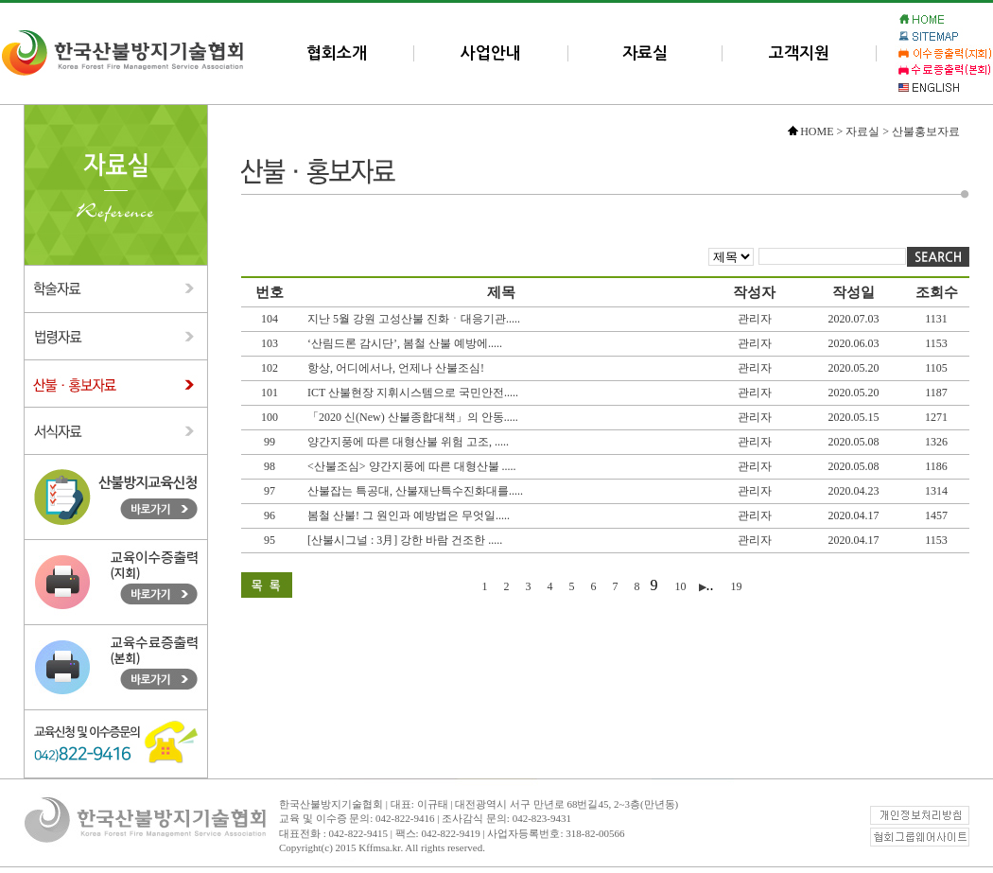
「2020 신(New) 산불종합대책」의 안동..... (412, 417)
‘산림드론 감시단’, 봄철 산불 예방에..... (404, 343)
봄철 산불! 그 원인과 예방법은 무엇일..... (408, 515)
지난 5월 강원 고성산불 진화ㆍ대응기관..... (413, 318)
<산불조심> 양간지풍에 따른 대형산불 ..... (411, 466)
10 (682, 586)
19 (736, 586)
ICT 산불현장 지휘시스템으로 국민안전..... (412, 392)
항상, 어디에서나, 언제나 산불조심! (395, 368)
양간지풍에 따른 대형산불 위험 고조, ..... (408, 441)
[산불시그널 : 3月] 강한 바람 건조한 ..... (404, 540)
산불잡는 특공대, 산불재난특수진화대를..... (415, 491)
